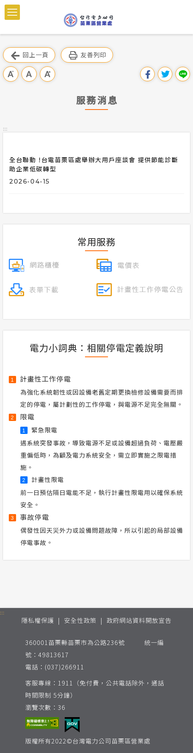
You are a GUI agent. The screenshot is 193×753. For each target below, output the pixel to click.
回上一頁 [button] (29, 55)
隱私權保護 (37, 620)
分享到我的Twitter (165, 74)
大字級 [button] (47, 74)
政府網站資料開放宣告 (139, 620)
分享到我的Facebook (147, 74)
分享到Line (182, 74)
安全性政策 (80, 620)
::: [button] (5, 128)
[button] (12, 12)
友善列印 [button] (86, 55)
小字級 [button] (10, 74)
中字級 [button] (29, 74)
